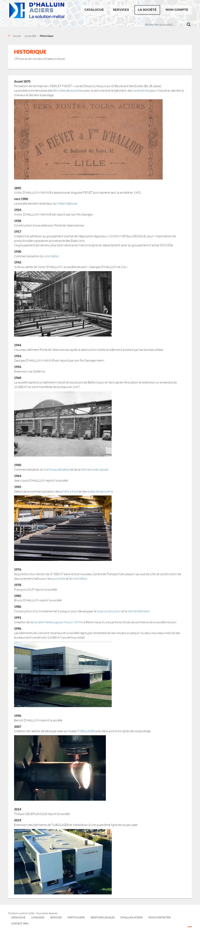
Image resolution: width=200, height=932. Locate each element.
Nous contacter (159, 917)
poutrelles (76, 90)
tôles (62, 90)
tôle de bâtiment (139, 611)
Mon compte (177, 10)
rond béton (51, 256)
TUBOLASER (86, 731)
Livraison (37, 917)
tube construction (109, 611)
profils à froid (69, 491)
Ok (189, 24)
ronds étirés (141, 90)
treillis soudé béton (57, 469)
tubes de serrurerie (100, 491)
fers (55, 90)
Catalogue (94, 10)
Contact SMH (20, 923)
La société (147, 10)
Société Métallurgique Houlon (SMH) (58, 622)
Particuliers (76, 917)
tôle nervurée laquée (94, 469)
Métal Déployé (67, 203)
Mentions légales (103, 917)
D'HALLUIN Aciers (132, 917)
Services (121, 10)
